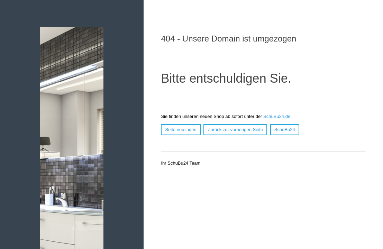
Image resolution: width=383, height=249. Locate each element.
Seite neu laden (180, 129)
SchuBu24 (284, 129)
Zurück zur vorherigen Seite (235, 129)
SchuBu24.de (276, 116)
